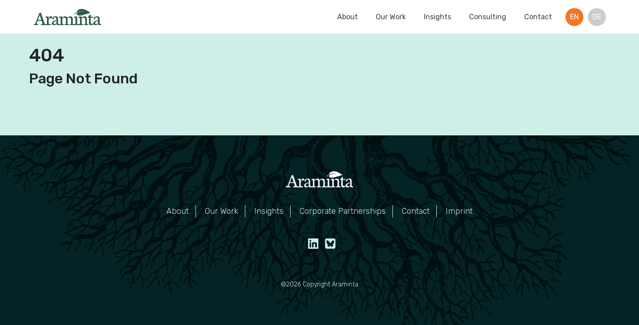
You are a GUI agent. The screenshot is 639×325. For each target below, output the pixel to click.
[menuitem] (574, 17)
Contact (538, 17)
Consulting (487, 17)
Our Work (391, 17)
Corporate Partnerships (343, 211)
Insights (437, 17)
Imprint (459, 211)
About (347, 17)
